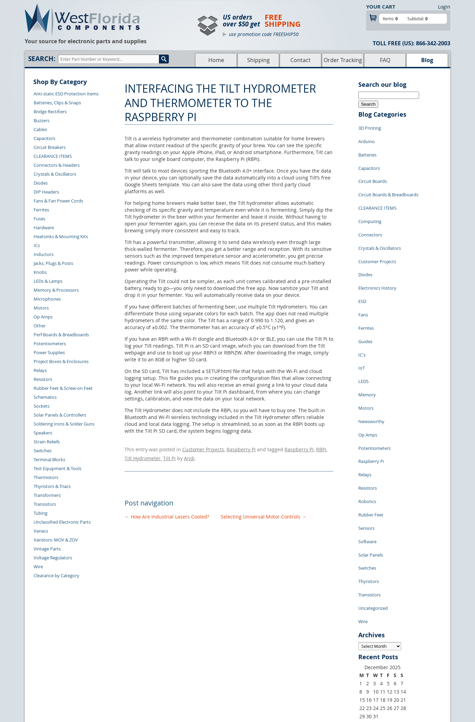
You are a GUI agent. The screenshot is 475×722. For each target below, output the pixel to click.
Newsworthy (371, 353)
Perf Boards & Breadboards (61, 334)
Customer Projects (203, 448)
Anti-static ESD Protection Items (66, 94)
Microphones (47, 299)
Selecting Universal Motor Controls (263, 512)
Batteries (367, 147)
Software (367, 446)
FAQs (200, 673)
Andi (189, 455)
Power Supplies (49, 352)
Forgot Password (127, 689)
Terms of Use (272, 665)
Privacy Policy (273, 657)
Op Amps (43, 317)
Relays (40, 370)
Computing (369, 199)
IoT (361, 312)
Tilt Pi (169, 455)
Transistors (45, 504)
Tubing (40, 513)
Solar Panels (370, 456)
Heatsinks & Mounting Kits (61, 236)
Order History (124, 673)
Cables (40, 129)
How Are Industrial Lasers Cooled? (167, 512)
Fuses (39, 219)
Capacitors (44, 138)
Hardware (44, 227)
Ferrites (41, 210)
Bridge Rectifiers (50, 111)
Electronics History (377, 250)
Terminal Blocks (49, 459)
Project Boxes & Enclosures (61, 361)
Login (444, 6)
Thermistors (46, 477)
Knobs (40, 272)
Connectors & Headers (57, 165)
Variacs (41, 531)
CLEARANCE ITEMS (53, 156)
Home (216, 60)
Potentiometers (50, 343)
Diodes (41, 183)
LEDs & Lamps (48, 281)
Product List (207, 665)
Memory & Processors (56, 290)
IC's (362, 302)
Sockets (41, 406)
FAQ (385, 60)
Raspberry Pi (241, 448)
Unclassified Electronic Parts (62, 522)
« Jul (363, 608)
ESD (362, 260)
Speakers (43, 433)
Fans (363, 271)
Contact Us (121, 650)
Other (40, 326)
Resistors (43, 379)
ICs (37, 245)
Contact (300, 60)
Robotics (367, 415)
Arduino (366, 137)
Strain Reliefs (47, 442)
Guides (365, 291)
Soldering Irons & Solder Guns (64, 424)
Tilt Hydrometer (143, 455)
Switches (42, 450)
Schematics (45, 397)
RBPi (321, 448)
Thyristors (368, 477)
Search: (41, 59)
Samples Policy (274, 650)
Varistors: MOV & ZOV (56, 540)
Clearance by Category (56, 575)
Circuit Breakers (50, 147)
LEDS (363, 322)
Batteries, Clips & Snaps (57, 103)
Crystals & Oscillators (55, 174)
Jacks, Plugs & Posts (53, 263)
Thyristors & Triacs (52, 486)
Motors (41, 308)
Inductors (44, 254)
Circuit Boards (372, 168)
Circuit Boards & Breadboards (388, 178)
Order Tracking (343, 60)
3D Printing (369, 127)
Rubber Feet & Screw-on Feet (63, 388)
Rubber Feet (370, 425)
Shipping (258, 60)
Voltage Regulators (53, 558)
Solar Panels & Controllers (60, 415)
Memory (367, 332)
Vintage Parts (47, 549)
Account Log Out (127, 681)
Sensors (366, 435)
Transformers (47, 495)
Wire (38, 566)
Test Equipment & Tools (57, 468)
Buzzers (41, 120)
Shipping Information (131, 665)
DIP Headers (46, 192)
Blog (427, 60)
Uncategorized (373, 497)
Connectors (370, 209)
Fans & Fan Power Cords (58, 201)
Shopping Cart (209, 657)
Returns (118, 657)
